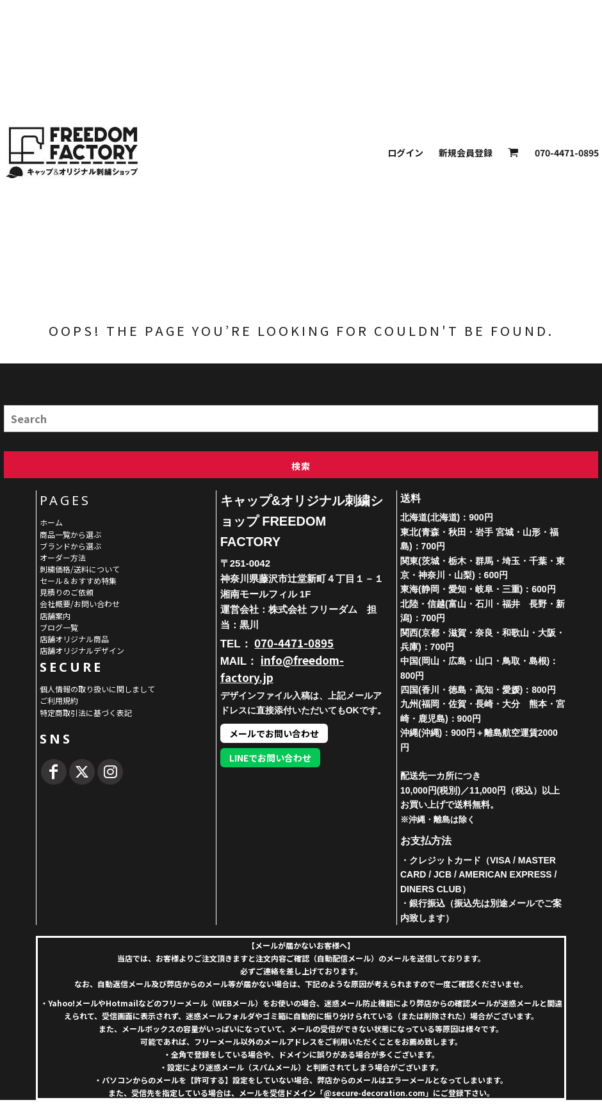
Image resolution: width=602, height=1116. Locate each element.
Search (16, 400)
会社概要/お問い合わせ (80, 603)
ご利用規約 (59, 700)
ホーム (51, 522)
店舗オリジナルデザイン (82, 650)
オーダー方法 (63, 557)
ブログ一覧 (59, 627)
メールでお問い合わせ (274, 733)
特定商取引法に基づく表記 (86, 712)
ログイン (405, 152)
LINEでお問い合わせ (270, 757)
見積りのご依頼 (67, 592)
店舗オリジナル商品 (74, 638)
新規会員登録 (465, 152)
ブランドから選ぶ (70, 545)
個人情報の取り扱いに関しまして (97, 688)
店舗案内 (55, 615)
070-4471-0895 (294, 643)
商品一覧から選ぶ (70, 534)
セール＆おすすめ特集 (78, 580)
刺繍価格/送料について (80, 568)
